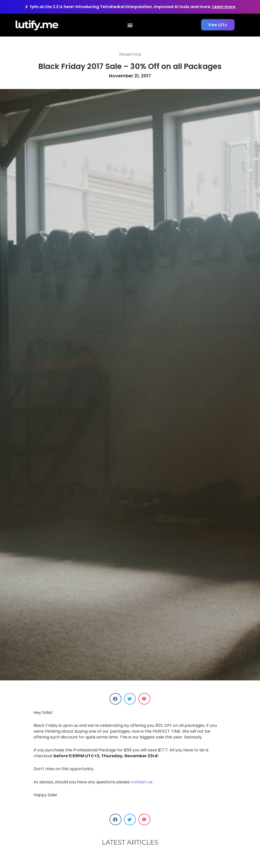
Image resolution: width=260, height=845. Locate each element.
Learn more (223, 6)
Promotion (130, 54)
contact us (141, 782)
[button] (130, 25)
